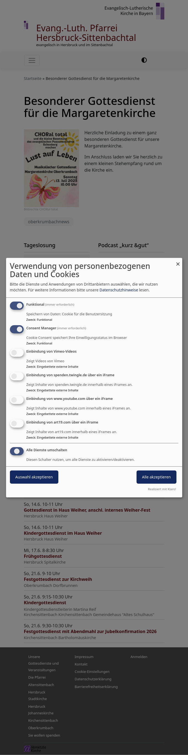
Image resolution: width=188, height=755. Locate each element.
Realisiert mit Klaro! (162, 489)
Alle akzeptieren (156, 477)
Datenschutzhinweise (118, 289)
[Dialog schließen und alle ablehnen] (178, 261)
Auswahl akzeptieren (34, 477)
